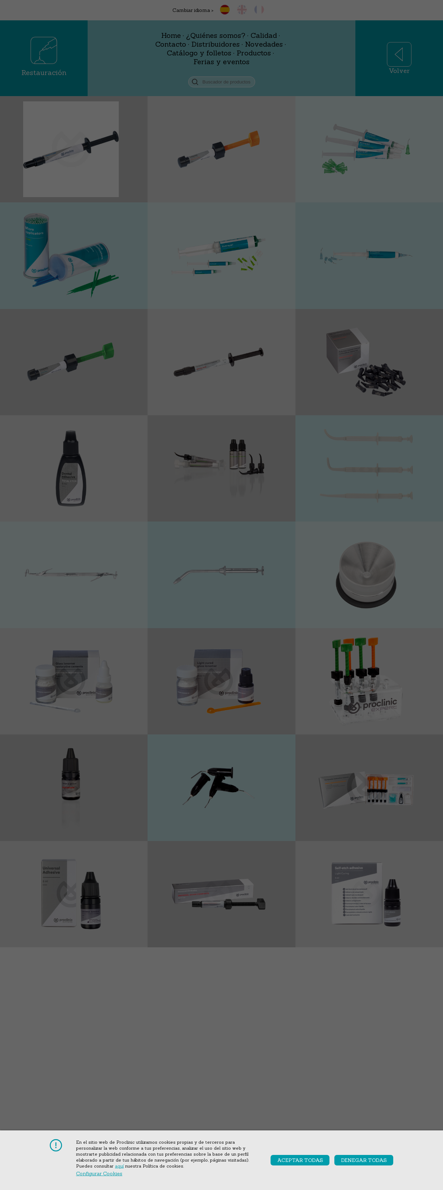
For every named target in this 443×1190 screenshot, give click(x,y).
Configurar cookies (99, 1173)
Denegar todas (364, 1160)
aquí (119, 1166)
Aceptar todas (300, 1160)
